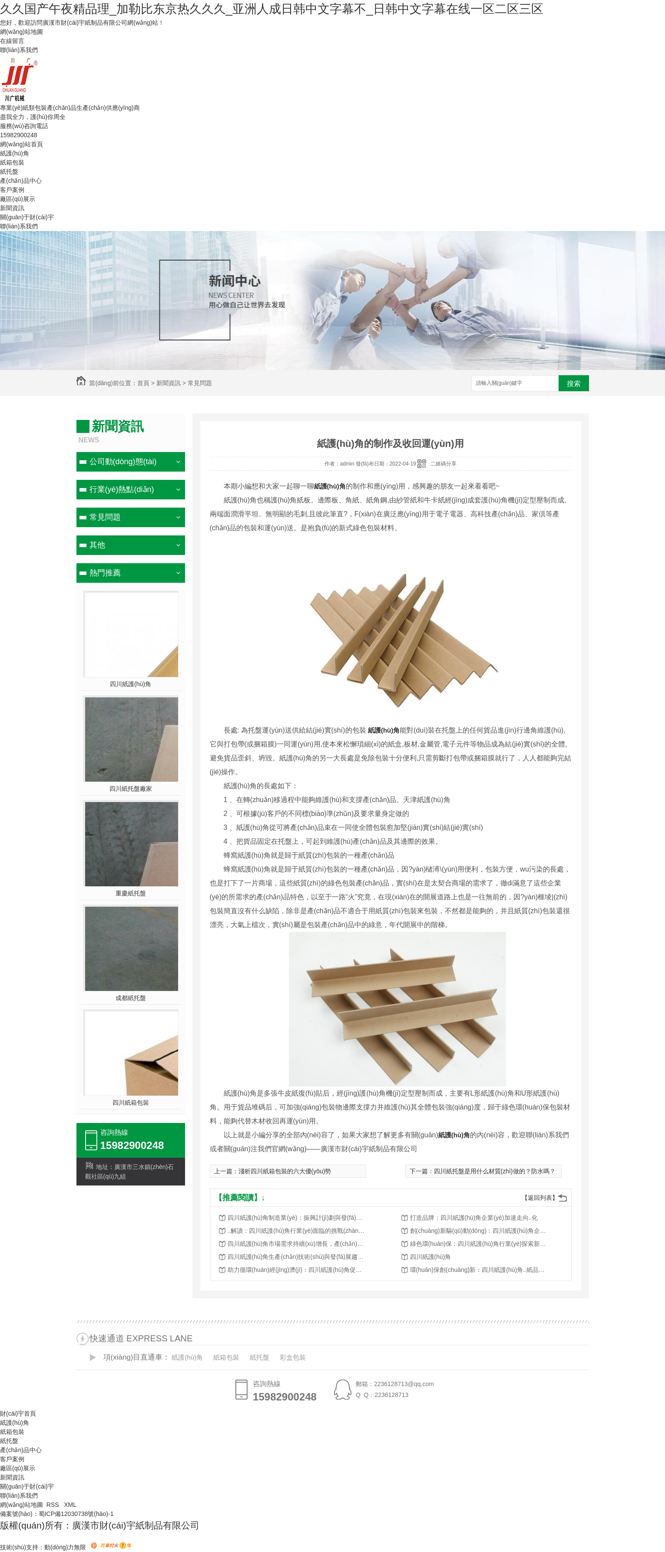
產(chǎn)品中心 (21, 180)
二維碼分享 (443, 464)
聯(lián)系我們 (19, 49)
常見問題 (200, 383)
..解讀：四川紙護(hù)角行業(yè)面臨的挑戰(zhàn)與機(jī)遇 (297, 1230)
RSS (53, 1504)
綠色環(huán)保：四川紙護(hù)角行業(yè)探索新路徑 (479, 1243)
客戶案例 (12, 189)
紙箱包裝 (12, 162)
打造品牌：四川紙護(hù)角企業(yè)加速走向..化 (474, 1217)
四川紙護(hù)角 (130, 683)
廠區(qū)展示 (17, 198)
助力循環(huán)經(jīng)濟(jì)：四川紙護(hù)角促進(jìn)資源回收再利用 (297, 1269)
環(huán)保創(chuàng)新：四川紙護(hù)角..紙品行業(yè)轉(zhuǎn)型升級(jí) (479, 1269)
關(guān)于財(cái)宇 (27, 217)
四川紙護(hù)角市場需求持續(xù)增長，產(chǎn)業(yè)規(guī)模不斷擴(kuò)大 (297, 1243)
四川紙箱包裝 (130, 1102)
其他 (97, 545)
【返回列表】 (540, 1197)
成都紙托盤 (131, 997)
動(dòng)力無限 (65, 1547)
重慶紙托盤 (131, 893)
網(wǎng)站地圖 (21, 31)
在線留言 (12, 40)
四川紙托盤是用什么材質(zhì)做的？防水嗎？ (495, 1171)
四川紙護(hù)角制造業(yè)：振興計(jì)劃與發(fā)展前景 (297, 1217)
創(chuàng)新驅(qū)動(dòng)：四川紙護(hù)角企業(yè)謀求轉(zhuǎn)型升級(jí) (479, 1230)
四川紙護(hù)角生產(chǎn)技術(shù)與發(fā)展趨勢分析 (297, 1256)
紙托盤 (9, 171)
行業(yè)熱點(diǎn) (121, 489)
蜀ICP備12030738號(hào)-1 (76, 1513)
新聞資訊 (12, 208)
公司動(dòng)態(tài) (123, 461)
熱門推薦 (105, 572)
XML (70, 1504)
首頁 (143, 383)
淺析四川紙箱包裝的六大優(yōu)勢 (284, 1171)
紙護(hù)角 (14, 153)
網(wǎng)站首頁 (21, 144)
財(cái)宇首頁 (18, 1413)
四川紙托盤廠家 (130, 788)
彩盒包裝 (293, 1357)
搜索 (574, 383)
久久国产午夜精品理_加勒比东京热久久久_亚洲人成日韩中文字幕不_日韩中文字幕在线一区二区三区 (271, 9)
